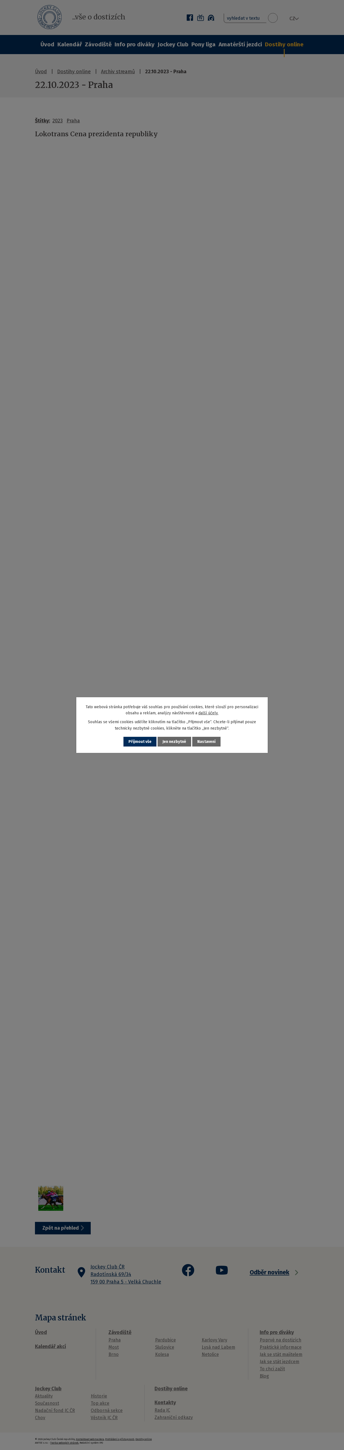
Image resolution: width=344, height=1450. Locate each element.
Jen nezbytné (174, 741)
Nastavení (206, 741)
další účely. (208, 713)
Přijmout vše (139, 741)
